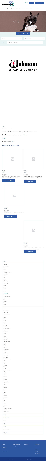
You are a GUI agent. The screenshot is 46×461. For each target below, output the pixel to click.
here (25, 134)
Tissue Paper (6, 397)
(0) (26, 2)
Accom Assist (6, 266)
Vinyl (5, 426)
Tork (4, 299)
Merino (5, 285)
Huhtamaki (5, 282)
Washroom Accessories (8, 408)
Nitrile (5, 423)
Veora (5, 302)
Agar (4, 267)
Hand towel (6, 357)
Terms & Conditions (16, 447)
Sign (4, 390)
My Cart (31, 8)
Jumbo (5, 360)
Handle (5, 352)
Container (5, 333)
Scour (5, 384)
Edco (4, 275)
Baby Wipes (6, 312)
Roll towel (5, 379)
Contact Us (37, 8)
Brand (5, 261)
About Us (13, 8)
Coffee (5, 330)
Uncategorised (7, 429)
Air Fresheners (6, 310)
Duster (5, 342)
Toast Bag (5, 398)
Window (5, 409)
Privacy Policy (15, 446)
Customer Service (25, 8)
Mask (4, 366)
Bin (4, 315)
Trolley (5, 406)
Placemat (5, 376)
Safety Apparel (6, 382)
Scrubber (5, 387)
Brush (5, 320)
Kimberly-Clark (6, 283)
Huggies (5, 280)
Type (5, 307)
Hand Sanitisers (6, 354)
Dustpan (5, 344)
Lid (4, 363)
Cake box (5, 325)
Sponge (5, 392)
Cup (4, 334)
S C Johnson (6, 293)
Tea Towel (5, 395)
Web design (26, 459)
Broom (5, 322)
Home (8, 8)
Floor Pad (5, 347)
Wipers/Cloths (6, 411)
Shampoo (5, 389)
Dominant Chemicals (7, 272)
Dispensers (5, 339)
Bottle (5, 317)
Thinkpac (5, 298)
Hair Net (5, 350)
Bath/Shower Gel (7, 314)
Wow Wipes (6, 432)
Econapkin (5, 274)
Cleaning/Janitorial (7, 328)
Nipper (5, 374)
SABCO (5, 290)
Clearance (5, 264)
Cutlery (5, 336)
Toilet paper (6, 405)
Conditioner (6, 331)
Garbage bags (6, 349)
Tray (4, 400)
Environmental (5, 450)
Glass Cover (6, 417)
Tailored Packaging (7, 296)
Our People (4, 449)
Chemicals (5, 326)
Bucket (5, 323)
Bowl (4, 318)
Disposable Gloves (7, 341)
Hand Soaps (6, 355)
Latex (5, 420)
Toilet (4, 403)
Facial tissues (6, 346)
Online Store (18, 8)
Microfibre (5, 368)
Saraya (5, 291)
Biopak (5, 269)
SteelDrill (5, 294)
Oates (5, 288)
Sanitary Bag (6, 381)
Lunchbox (5, 365)
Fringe (5, 414)
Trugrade (5, 301)
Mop (4, 371)
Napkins (5, 373)
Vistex (5, 304)
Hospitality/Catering (7, 358)
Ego (4, 277)
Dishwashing (6, 338)
